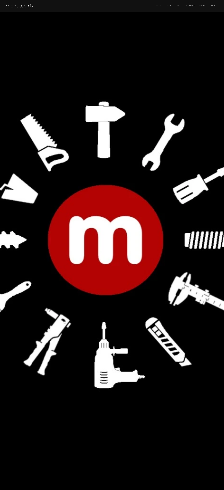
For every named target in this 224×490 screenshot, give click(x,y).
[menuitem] (194, 5)
